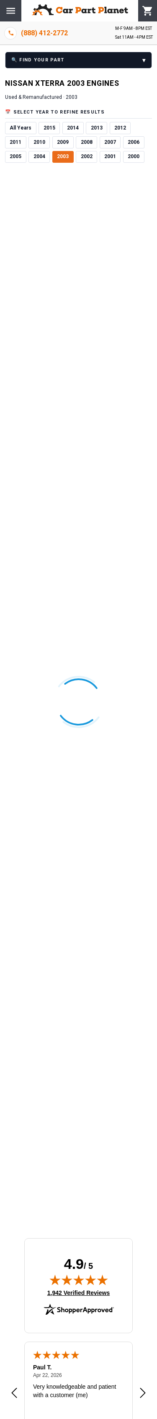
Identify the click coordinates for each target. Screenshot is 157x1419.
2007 (110, 142)
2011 (15, 142)
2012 (120, 128)
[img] (78, 1279)
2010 (39, 142)
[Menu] (10, 10)
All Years (20, 128)
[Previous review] (14, 1393)
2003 (63, 156)
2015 (49, 128)
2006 (133, 142)
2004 (39, 156)
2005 (15, 156)
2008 (87, 142)
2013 (97, 128)
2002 (87, 156)
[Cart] (147, 11)
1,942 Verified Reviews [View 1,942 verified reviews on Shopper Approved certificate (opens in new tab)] (78, 1292)
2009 (63, 142)
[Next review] (143, 1393)
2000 (133, 156)
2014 (73, 128)
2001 (110, 156)
